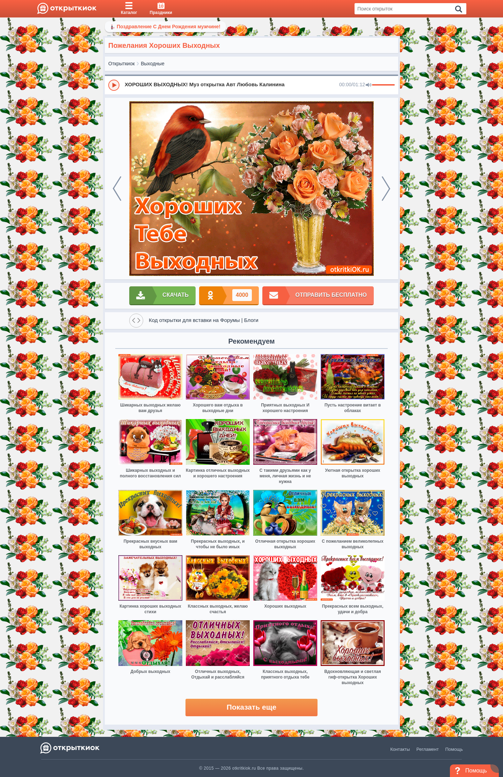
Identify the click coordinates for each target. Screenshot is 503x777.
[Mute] (368, 85)
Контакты (400, 749)
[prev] (117, 188)
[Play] (113, 85)
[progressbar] (383, 85)
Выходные (152, 63)
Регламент (427, 749)
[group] (251, 84)
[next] (386, 188)
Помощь (454, 749)
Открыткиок (121, 63)
